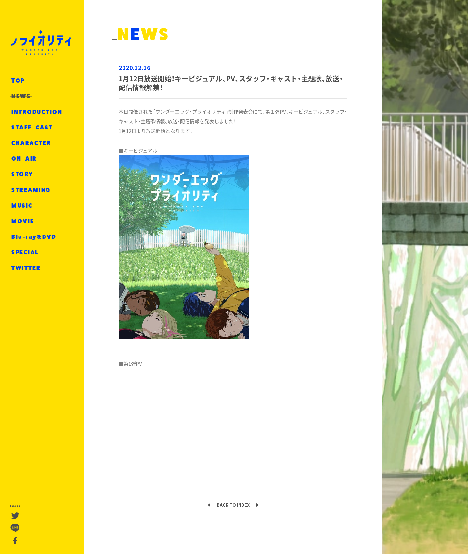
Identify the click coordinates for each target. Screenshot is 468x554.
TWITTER (26, 268)
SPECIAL (25, 252)
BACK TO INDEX (233, 505)
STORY (22, 174)
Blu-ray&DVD (34, 237)
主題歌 (148, 121)
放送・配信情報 (184, 121)
